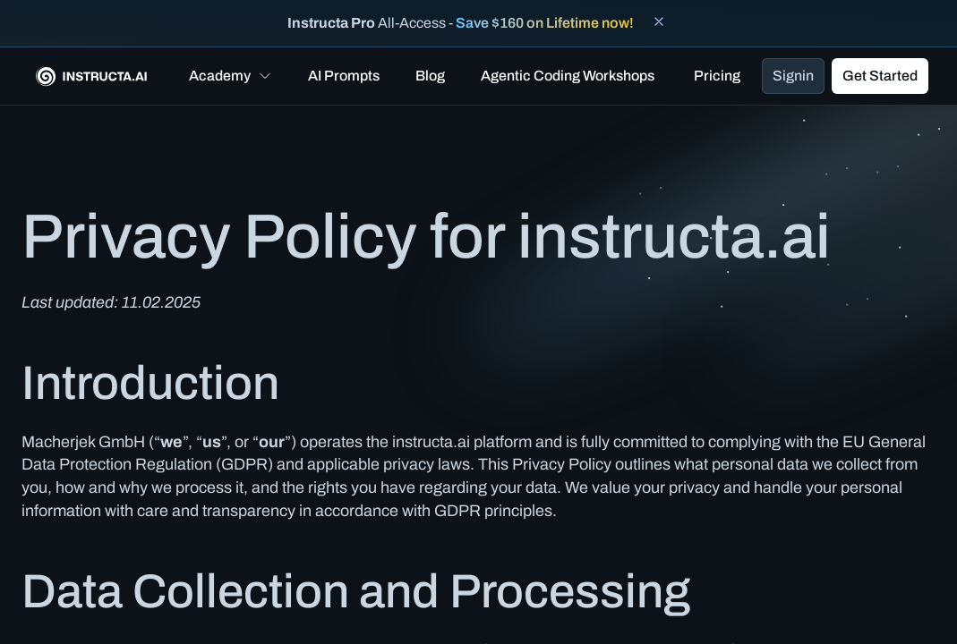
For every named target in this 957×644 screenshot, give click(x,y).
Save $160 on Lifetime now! (545, 22)
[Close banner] (659, 21)
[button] (230, 76)
